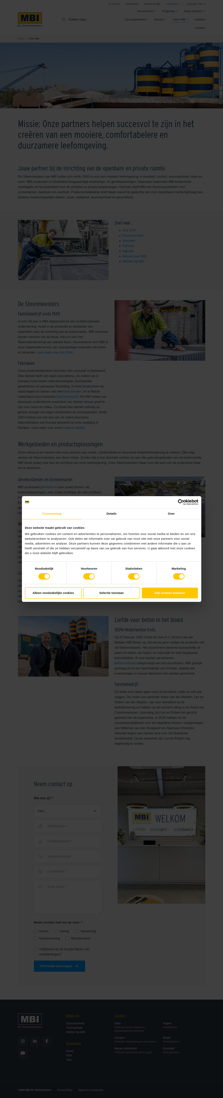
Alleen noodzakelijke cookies (53, 593)
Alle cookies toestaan (169, 593)
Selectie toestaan (111, 593)
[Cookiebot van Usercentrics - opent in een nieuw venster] (180, 502)
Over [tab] (171, 513)
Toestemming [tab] (52, 513)
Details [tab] (112, 513)
